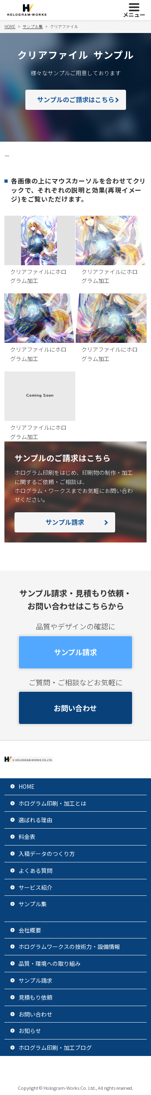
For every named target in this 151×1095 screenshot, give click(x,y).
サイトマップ (111, 1068)
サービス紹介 (35, 887)
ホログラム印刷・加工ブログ (55, 1047)
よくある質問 (35, 870)
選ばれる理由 (35, 820)
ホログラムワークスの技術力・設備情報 (69, 946)
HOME (27, 786)
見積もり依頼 (35, 997)
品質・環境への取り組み (50, 963)
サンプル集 (33, 904)
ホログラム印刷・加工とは (52, 803)
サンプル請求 (65, 522)
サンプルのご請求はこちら (75, 99)
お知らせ (30, 1031)
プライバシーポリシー (49, 1068)
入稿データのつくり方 (47, 854)
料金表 (27, 837)
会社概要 (30, 930)
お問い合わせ (75, 708)
